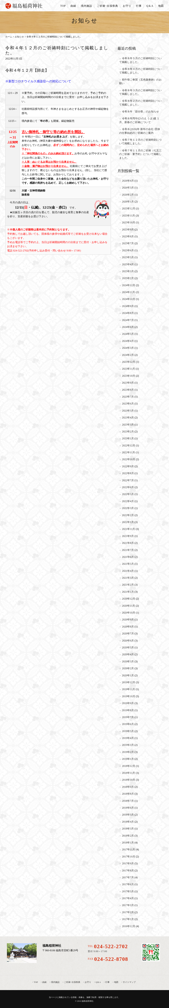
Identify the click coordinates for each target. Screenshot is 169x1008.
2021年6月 (128, 557)
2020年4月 (128, 654)
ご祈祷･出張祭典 (107, 5)
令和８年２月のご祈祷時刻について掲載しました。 (140, 102)
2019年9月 (128, 703)
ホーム (8, 36)
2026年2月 (128, 194)
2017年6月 (128, 884)
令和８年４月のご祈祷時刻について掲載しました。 (140, 71)
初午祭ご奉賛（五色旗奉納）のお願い (140, 81)
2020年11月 (128, 605)
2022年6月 (128, 487)
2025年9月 (128, 229)
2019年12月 (128, 682)
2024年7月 (128, 320)
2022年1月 (128, 522)
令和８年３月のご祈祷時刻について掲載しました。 (140, 92)
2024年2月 (128, 355)
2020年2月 (128, 668)
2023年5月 (128, 410)
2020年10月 (128, 612)
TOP (63, 5)
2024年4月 (128, 341)
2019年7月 (128, 717)
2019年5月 (128, 731)
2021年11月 (128, 529)
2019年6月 (128, 724)
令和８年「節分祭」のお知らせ (140, 111)
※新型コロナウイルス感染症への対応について (38, 81)
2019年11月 (128, 689)
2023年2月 (128, 431)
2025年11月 (128, 215)
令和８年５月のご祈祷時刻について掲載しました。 (140, 60)
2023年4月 (128, 417)
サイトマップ (129, 982)
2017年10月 (128, 856)
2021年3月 (128, 577)
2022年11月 (128, 452)
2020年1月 (128, 675)
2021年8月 (128, 543)
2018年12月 (128, 766)
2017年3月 (128, 905)
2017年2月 (128, 912)
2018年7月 (128, 800)
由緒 (73, 5)
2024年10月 (128, 299)
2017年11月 (128, 849)
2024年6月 (128, 327)
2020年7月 (128, 633)
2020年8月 (128, 626)
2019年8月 (128, 710)
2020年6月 (128, 640)
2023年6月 (128, 403)
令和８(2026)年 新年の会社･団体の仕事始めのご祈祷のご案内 (139, 131)
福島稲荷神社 (87, 1001)
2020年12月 (128, 598)
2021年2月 (128, 584)
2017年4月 (128, 898)
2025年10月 (128, 222)
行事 (139, 5)
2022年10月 (128, 459)
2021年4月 (128, 570)
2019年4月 (128, 738)
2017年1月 (128, 919)
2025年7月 (128, 243)
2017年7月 (128, 877)
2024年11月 (128, 292)
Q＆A (149, 5)
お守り (127, 5)
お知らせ (19, 36)
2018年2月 (128, 835)
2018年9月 (128, 786)
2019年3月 (128, 745)
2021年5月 (128, 563)
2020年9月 (128, 619)
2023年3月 (128, 424)
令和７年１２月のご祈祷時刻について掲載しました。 (140, 141)
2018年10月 (128, 779)
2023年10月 (128, 375)
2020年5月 (128, 647)
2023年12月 (128, 361)
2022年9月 (128, 466)
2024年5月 (128, 333)
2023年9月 (128, 382)
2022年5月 (128, 494)
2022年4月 (128, 501)
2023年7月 (128, 396)
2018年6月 (128, 807)
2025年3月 (128, 271)
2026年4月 (128, 180)
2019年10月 (128, 696)
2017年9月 (128, 863)
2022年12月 (128, 445)
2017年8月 (128, 870)
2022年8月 (128, 473)
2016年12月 (128, 926)
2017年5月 (128, 891)
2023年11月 (128, 368)
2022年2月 (128, 515)
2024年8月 (128, 313)
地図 (161, 5)
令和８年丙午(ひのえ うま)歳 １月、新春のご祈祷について (139, 120)
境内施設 (86, 5)
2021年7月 (128, 550)
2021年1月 (128, 591)
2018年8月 (128, 793)
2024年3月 (128, 347)
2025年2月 (128, 278)
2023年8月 (128, 389)
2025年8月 (128, 236)
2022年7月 (128, 480)
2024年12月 (128, 285)
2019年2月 (128, 752)
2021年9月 (128, 536)
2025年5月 (128, 257)
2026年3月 (128, 187)
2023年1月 (128, 438)
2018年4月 (128, 821)
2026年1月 (128, 201)
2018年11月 (128, 772)
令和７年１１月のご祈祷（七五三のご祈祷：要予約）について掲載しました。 (140, 154)
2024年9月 (128, 306)
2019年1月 (128, 759)
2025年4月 (128, 264)
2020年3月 (128, 661)
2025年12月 (128, 208)
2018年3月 (128, 828)
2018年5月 (128, 814)
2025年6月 (128, 250)
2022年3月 (128, 508)
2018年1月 (128, 842)
